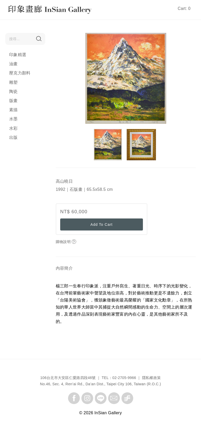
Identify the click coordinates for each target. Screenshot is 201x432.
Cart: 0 (184, 8)
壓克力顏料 (20, 73)
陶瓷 (13, 91)
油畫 (13, 64)
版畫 (13, 100)
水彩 (13, 128)
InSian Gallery (28, 10)
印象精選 (17, 54)
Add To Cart (102, 224)
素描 (13, 110)
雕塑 (13, 82)
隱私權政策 (151, 378)
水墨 (13, 119)
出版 (13, 137)
